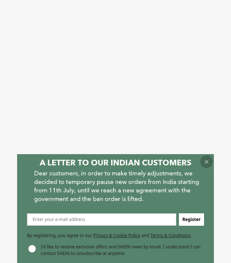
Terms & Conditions (170, 235)
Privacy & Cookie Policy (116, 235)
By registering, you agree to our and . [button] (109, 235)
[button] (206, 161)
